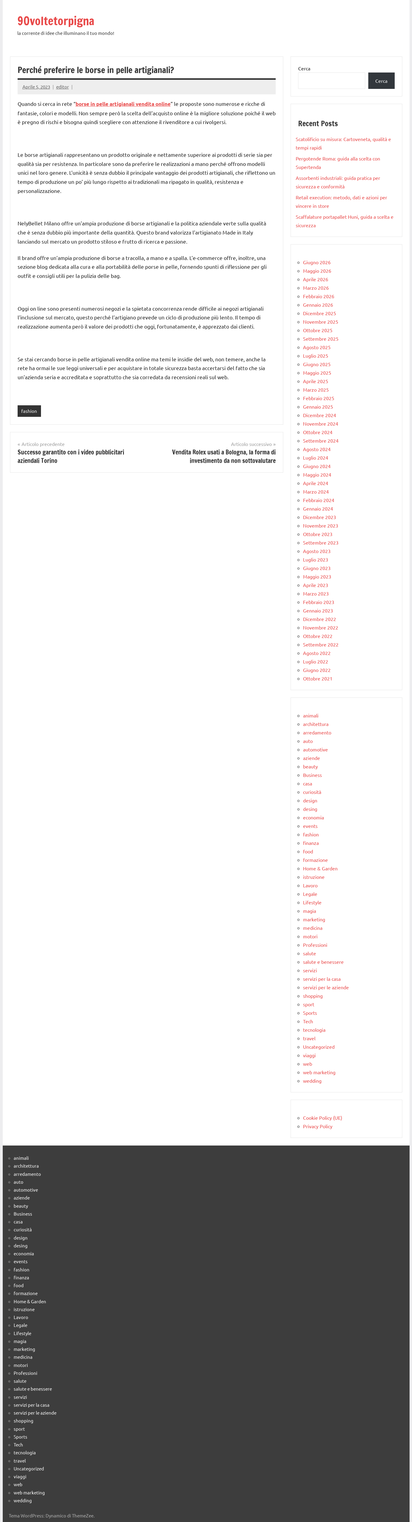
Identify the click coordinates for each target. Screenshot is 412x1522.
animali (310, 715)
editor (62, 86)
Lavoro (310, 885)
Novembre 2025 (320, 322)
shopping (313, 996)
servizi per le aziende (326, 987)
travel (309, 1038)
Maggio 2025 (317, 373)
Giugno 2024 (317, 466)
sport (308, 1004)
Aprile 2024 (315, 483)
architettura (316, 724)
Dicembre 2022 (319, 619)
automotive (315, 749)
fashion (29, 411)
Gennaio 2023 (318, 610)
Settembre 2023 (321, 542)
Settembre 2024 (321, 440)
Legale (310, 894)
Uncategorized (319, 1047)
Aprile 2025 (315, 381)
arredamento (317, 732)
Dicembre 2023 (319, 517)
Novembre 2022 (320, 627)
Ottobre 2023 (317, 534)
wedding (312, 1081)
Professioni (315, 945)
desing (310, 809)
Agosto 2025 (317, 347)
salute (309, 953)
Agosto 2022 (317, 653)
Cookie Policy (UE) (322, 1118)
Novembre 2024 (320, 423)
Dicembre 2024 (319, 415)
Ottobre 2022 (317, 636)
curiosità (312, 792)
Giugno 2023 (317, 568)
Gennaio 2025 (318, 406)
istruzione (314, 877)
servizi (310, 970)
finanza (311, 843)
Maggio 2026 (317, 271)
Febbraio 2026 (318, 296)
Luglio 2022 (315, 661)
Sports (310, 1013)
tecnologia (314, 1030)
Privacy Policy (317, 1126)
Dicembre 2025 (319, 313)
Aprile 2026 (315, 279)
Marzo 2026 (316, 288)
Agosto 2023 (317, 551)
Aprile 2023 (315, 585)
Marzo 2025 (316, 389)
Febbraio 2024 (318, 500)
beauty (310, 766)
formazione (315, 860)
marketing (314, 919)
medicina (312, 928)
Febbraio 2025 (318, 398)
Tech (308, 1021)
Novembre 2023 (320, 525)
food (308, 851)
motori (310, 936)
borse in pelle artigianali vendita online (123, 104)
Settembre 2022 (321, 644)
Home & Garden (320, 868)
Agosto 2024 (317, 449)
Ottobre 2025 (317, 330)
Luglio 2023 (315, 559)
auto (308, 741)
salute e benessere (323, 962)
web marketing (319, 1072)
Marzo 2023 (316, 593)
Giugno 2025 (317, 364)
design (310, 800)
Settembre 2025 (321, 339)
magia (309, 911)
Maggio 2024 (317, 474)
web (307, 1064)
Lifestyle (312, 902)
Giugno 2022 (317, 670)
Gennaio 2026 (318, 305)
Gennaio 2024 (318, 508)
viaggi (309, 1055)
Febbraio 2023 (318, 602)
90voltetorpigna (58, 20)
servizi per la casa (322, 979)
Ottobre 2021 (317, 678)
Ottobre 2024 (317, 432)
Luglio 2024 (315, 457)
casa (307, 783)
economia (313, 817)
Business (312, 775)
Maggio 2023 (317, 576)
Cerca (304, 68)
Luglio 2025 (315, 356)
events (310, 826)
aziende (311, 758)
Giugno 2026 (317, 262)
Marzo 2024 (316, 491)
